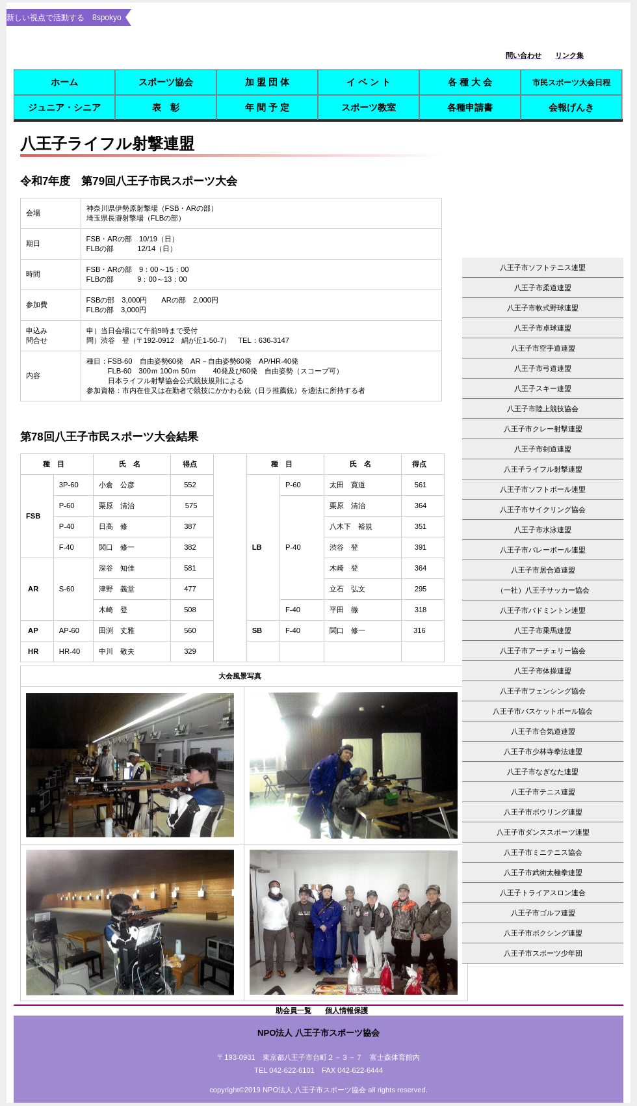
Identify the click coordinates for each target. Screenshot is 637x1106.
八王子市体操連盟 (542, 671)
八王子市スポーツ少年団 (543, 953)
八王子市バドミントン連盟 (543, 610)
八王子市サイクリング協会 (543, 509)
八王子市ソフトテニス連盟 (543, 267)
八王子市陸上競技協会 (542, 408)
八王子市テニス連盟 (543, 792)
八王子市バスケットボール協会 (543, 711)
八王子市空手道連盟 (543, 348)
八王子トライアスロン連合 (543, 893)
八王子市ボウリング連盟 (543, 812)
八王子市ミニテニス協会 (543, 852)
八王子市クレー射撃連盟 (543, 429)
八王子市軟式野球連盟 (542, 308)
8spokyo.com (233, 49)
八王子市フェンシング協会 (543, 691)
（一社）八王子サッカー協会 (543, 590)
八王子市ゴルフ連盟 (543, 913)
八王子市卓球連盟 (542, 328)
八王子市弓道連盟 (542, 368)
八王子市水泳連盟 (542, 529)
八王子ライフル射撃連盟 (543, 469)
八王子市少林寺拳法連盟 (543, 751)
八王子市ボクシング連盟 (543, 933)
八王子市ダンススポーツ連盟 (543, 832)
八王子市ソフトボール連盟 (543, 489)
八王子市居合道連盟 (543, 570)
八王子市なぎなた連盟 (542, 772)
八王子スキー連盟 (542, 388)
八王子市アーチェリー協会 (546, 650)
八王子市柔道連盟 (542, 287)
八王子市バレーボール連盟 (543, 550)
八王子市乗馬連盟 (542, 630)
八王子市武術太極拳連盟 (543, 872)
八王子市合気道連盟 (543, 731)
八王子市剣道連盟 (542, 449)
